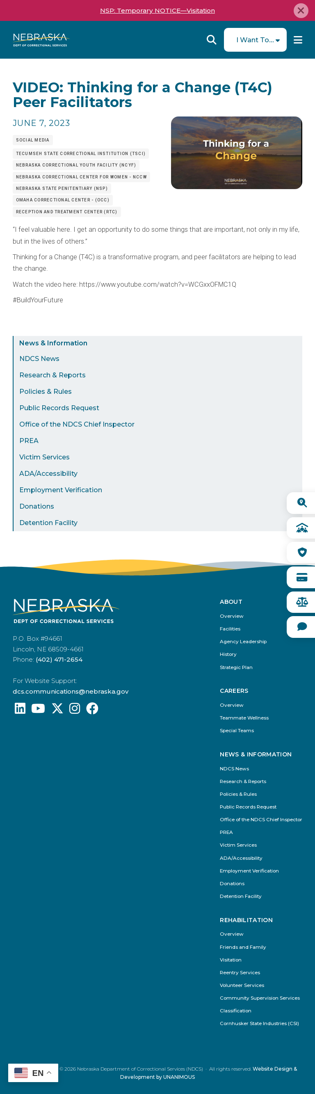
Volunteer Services (242, 985)
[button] (236, 187)
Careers (234, 691)
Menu (298, 40)
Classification (235, 1011)
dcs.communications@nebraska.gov (70, 691)
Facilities (230, 629)
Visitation (231, 960)
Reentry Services (240, 972)
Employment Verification (60, 490)
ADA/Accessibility (48, 473)
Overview (232, 616)
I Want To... (255, 40)
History (228, 654)
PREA (29, 441)
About (231, 602)
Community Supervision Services (260, 998)
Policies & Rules (45, 391)
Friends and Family (243, 947)
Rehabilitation (246, 920)
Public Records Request (59, 408)
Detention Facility (48, 523)
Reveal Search (212, 40)
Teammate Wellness (244, 718)
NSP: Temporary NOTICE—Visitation (157, 10)
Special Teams (237, 730)
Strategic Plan (236, 667)
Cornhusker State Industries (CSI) (259, 1023)
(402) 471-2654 (59, 659)
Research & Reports (52, 375)
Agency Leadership (243, 641)
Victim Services (44, 457)
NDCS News (39, 359)
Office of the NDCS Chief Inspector (77, 424)
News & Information (53, 343)
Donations (36, 506)
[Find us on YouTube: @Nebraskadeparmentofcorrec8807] (38, 711)
